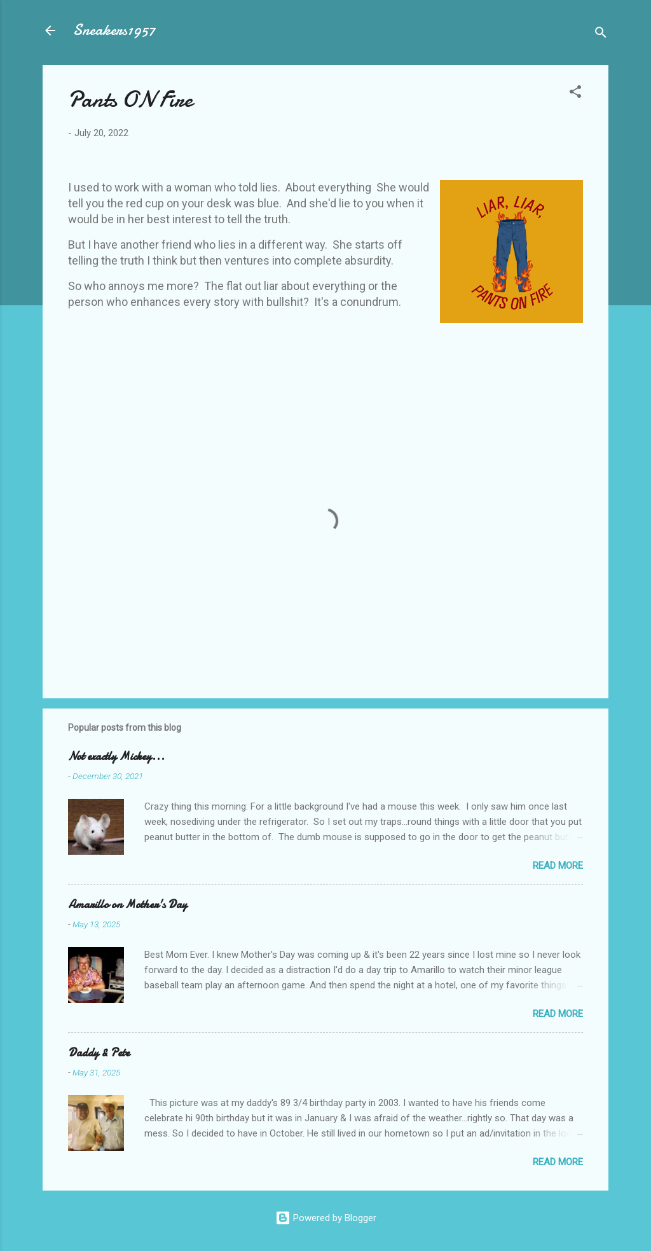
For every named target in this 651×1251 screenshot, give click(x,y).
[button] (575, 94)
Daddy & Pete (99, 1053)
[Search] (600, 34)
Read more (558, 865)
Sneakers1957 (114, 30)
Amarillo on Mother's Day (127, 905)
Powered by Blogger (325, 1218)
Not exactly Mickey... (116, 756)
